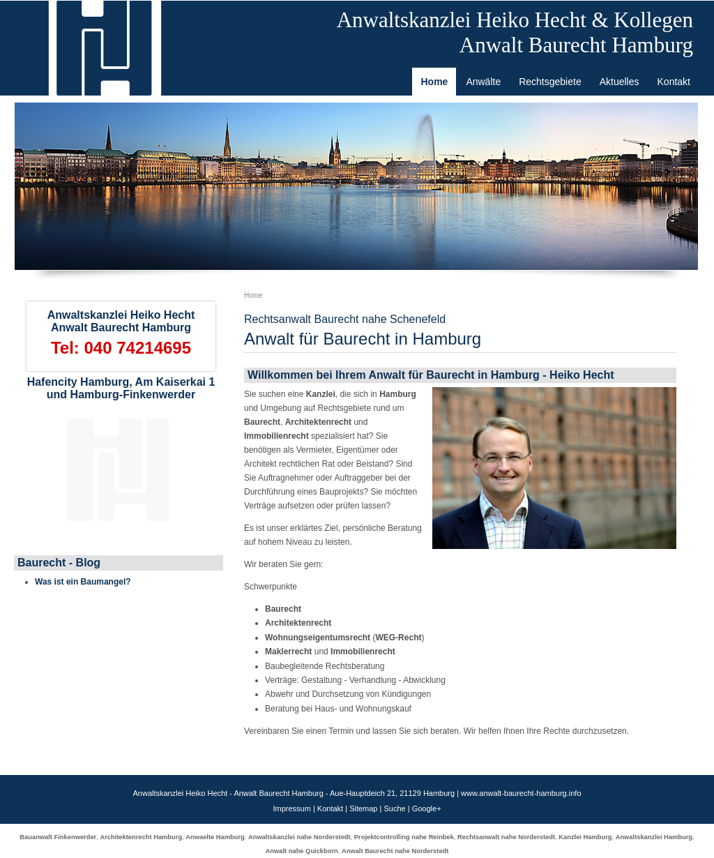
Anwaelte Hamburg (215, 837)
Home (253, 295)
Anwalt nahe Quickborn (302, 851)
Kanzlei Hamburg (585, 837)
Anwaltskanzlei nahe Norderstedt (299, 837)
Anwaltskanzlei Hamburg (654, 837)
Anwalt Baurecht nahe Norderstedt (395, 851)
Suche (394, 808)
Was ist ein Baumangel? (83, 582)
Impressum (291, 808)
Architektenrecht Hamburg (141, 837)
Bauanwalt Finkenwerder (58, 837)
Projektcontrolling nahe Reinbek (404, 837)
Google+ (426, 808)
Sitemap (363, 808)
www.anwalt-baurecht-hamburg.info (521, 793)
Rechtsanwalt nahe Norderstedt (506, 837)
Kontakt (330, 808)
